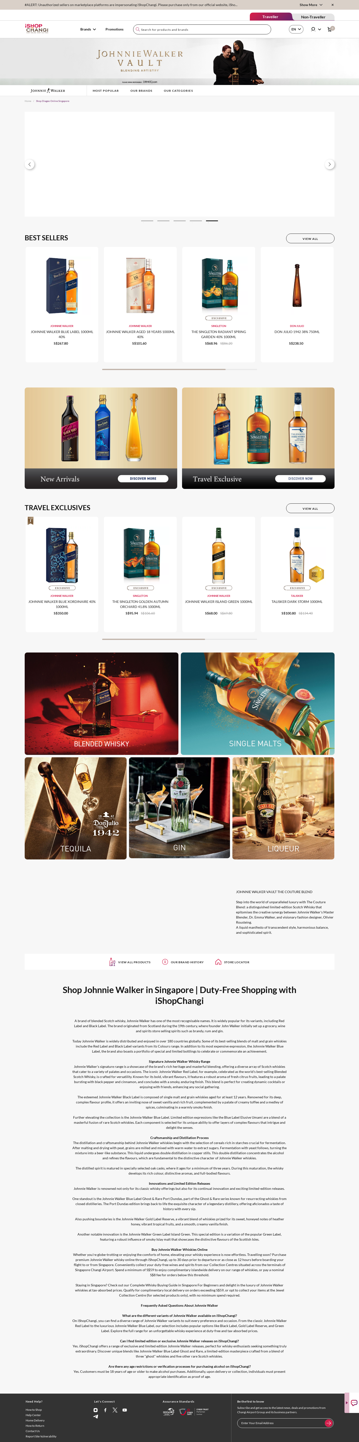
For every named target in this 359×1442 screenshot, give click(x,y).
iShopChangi (157, 1260)
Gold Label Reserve (252, 1326)
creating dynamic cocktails (261, 1082)
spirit (99, 1168)
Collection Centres (223, 1265)
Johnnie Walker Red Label (178, 1072)
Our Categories (178, 90)
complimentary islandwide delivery (194, 1270)
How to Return (35, 1425)
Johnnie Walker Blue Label (149, 1117)
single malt (172, 1097)
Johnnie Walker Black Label (119, 1097)
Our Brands (141, 90)
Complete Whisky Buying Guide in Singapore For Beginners (174, 1285)
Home (28, 100)
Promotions (114, 29)
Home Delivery (35, 1420)
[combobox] (202, 29)
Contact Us (33, 1431)
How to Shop (34, 1410)
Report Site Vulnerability (41, 1436)
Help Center (33, 1415)
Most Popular (106, 90)
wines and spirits (181, 1265)
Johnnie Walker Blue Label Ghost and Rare (171, 1351)
